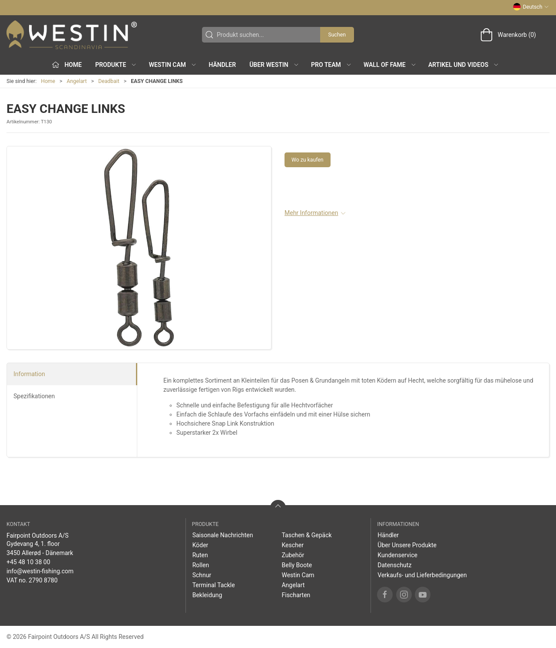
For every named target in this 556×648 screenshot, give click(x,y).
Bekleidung (207, 595)
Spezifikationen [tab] (34, 396)
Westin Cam (297, 575)
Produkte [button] (116, 64)
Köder (200, 545)
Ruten (200, 555)
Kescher (292, 545)
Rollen (200, 565)
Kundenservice (397, 555)
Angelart (77, 81)
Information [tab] (29, 373)
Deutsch (531, 7)
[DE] (72, 34)
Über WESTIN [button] (274, 64)
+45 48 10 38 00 (28, 562)
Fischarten (295, 595)
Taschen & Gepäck (306, 535)
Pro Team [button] (331, 64)
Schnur (202, 575)
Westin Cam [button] (173, 64)
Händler (222, 64)
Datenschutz (394, 565)
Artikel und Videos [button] (463, 64)
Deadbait (108, 81)
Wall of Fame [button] (390, 64)
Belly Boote (296, 565)
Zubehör (292, 555)
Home (48, 81)
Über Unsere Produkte (407, 545)
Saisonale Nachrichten (222, 535)
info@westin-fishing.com (40, 571)
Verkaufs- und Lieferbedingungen (422, 575)
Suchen (337, 35)
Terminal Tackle (213, 585)
